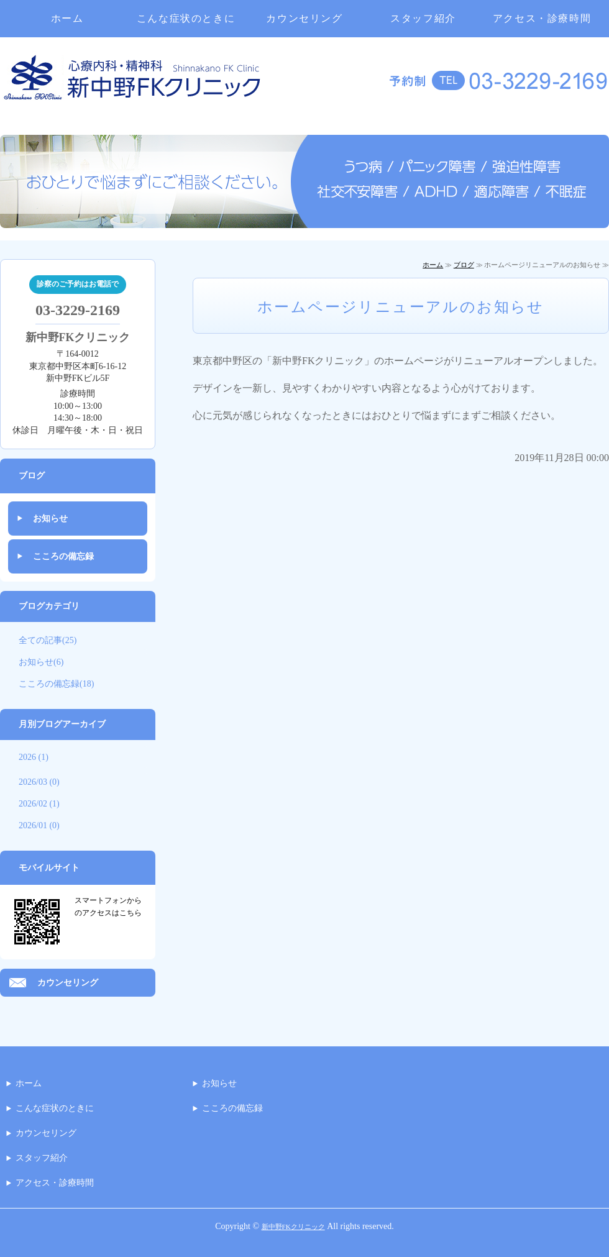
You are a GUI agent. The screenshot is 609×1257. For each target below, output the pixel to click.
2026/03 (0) (39, 782)
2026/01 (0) (39, 825)
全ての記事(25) (47, 640)
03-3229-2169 (77, 310)
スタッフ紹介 (423, 18)
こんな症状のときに (186, 18)
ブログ (464, 264)
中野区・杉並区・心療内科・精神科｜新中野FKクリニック (132, 85)
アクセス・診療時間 (542, 18)
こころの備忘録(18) (56, 683)
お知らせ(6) (41, 662)
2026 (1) (33, 757)
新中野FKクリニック (293, 1226)
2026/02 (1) (39, 803)
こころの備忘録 (63, 556)
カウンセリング (304, 18)
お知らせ (50, 518)
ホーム (67, 18)
